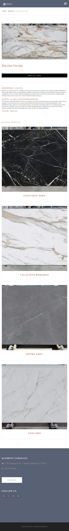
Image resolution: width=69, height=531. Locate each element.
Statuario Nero (34, 196)
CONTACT (12, 480)
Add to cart (34, 75)
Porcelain (13, 111)
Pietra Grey (34, 354)
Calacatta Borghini (34, 275)
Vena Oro (34, 433)
